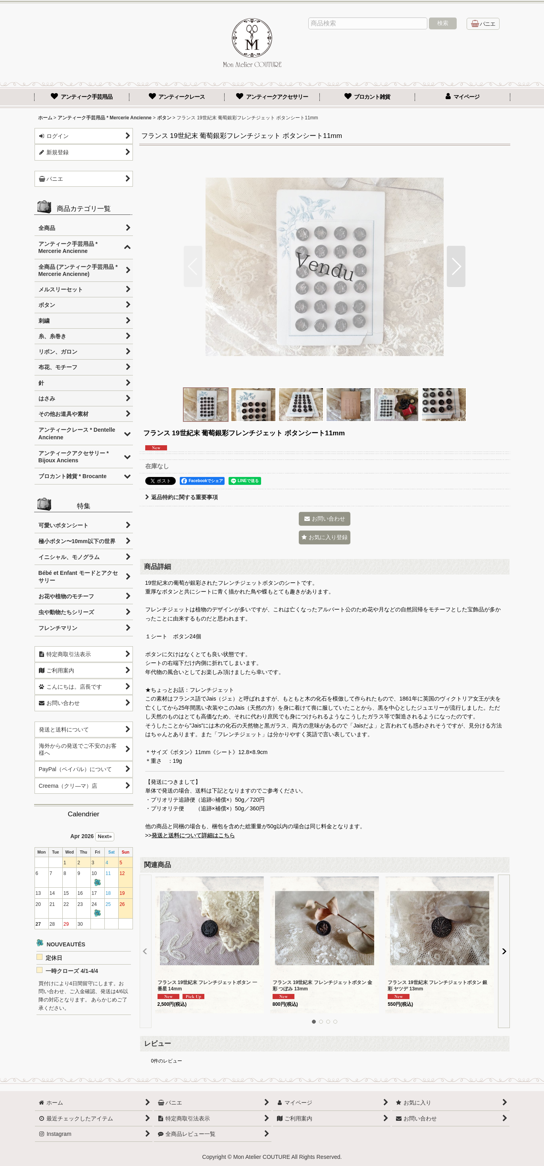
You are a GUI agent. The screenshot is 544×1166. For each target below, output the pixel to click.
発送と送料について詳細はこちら (193, 835)
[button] (193, 266)
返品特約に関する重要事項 (181, 497)
